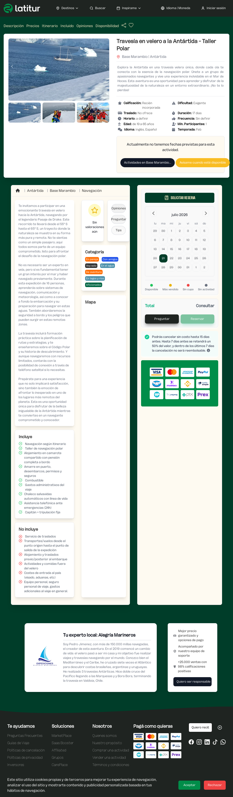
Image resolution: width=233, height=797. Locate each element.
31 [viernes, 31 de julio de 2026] (187, 267)
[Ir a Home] (18, 190)
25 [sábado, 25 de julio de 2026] (196, 258)
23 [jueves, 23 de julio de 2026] (180, 258)
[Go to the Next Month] (206, 213)
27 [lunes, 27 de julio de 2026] (155, 267)
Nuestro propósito (107, 743)
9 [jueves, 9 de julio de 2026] (180, 240)
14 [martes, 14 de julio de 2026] (163, 249)
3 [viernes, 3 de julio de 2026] (188, 231)
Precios (32, 26)
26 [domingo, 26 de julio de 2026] (204, 258)
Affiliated (59, 750)
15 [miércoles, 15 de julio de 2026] (171, 249)
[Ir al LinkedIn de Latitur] (207, 742)
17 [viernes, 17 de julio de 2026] (188, 249)
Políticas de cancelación (26, 750)
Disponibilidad (107, 26)
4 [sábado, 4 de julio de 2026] (196, 231)
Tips (119, 230)
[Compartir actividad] (124, 25)
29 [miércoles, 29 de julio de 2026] (171, 267)
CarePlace (60, 765)
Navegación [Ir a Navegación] (92, 191)
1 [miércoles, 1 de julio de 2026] (171, 231)
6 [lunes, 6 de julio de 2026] (155, 240)
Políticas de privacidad (25, 757)
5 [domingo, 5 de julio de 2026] (204, 231)
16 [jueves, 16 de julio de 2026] (179, 249)
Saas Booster (62, 743)
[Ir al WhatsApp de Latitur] (223, 742)
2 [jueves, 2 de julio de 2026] (180, 231)
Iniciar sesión (213, 8)
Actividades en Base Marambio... (147, 162)
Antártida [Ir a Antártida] (35, 191)
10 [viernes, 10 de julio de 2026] (188, 240)
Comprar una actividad (110, 750)
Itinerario (50, 26)
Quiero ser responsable (193, 681)
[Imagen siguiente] (105, 66)
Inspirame (128, 8)
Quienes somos (104, 736)
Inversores (15, 765)
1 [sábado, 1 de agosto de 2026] (196, 267)
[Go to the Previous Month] (153, 213)
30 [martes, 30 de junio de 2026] (163, 231)
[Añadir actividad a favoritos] (130, 26)
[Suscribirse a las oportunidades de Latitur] (220, 727)
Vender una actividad (109, 757)
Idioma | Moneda (175, 8)
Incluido (67, 26)
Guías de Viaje (18, 743)
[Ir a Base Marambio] (63, 190)
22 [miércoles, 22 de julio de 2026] (171, 258)
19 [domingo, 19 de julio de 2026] (204, 249)
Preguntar (118, 219)
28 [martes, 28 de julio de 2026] (163, 267)
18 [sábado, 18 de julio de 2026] (196, 249)
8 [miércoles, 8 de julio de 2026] (171, 240)
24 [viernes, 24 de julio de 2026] (188, 258)
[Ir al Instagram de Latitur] (199, 742)
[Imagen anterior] (12, 66)
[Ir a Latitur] (22, 8)
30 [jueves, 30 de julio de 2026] (180, 267)
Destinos (67, 8)
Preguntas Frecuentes (25, 736)
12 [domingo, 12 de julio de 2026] (204, 240)
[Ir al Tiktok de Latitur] (215, 742)
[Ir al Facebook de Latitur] (191, 742)
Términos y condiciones (110, 765)
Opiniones (84, 26)
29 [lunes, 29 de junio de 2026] (155, 231)
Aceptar (189, 785)
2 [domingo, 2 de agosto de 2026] (204, 267)
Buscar (98, 8)
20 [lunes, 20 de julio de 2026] (155, 258)
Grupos (57, 757)
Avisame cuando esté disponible (203, 162)
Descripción (14, 26)
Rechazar (215, 785)
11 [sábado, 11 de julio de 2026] (196, 240)
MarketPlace (61, 736)
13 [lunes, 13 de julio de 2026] (155, 249)
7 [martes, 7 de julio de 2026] (163, 240)
